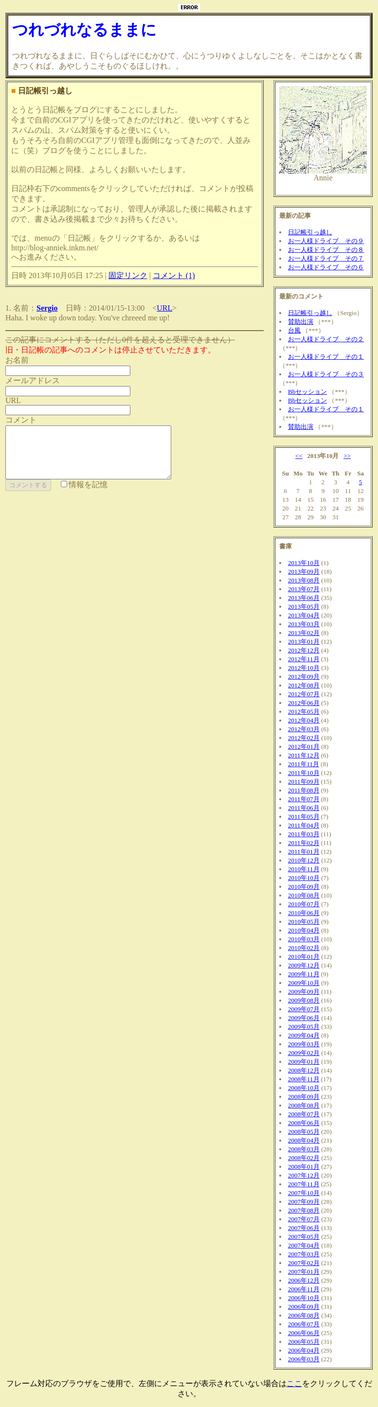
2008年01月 (304, 1166)
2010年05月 (304, 921)
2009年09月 (304, 991)
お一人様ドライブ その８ (326, 249)
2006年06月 (304, 1333)
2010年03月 (304, 939)
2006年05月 (304, 1341)
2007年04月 (304, 1245)
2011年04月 (304, 825)
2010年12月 (304, 860)
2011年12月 (304, 755)
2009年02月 (304, 1052)
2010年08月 (304, 895)
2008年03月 (304, 1149)
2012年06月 (304, 702)
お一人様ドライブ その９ (326, 241)
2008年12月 (304, 1070)
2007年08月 (304, 1210)
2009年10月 (304, 982)
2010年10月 (304, 877)
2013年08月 (304, 580)
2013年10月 (304, 562)
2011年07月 (304, 799)
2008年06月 (304, 1122)
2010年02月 (304, 947)
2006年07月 (304, 1324)
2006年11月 (304, 1289)
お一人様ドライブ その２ (326, 339)
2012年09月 (304, 676)
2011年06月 (304, 807)
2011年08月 (304, 790)
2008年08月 (304, 1105)
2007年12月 (304, 1175)
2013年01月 (304, 641)
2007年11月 (304, 1184)
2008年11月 (304, 1079)
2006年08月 (304, 1315)
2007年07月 (304, 1219)
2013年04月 (304, 615)
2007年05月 (304, 1236)
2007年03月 (304, 1254)
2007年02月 (304, 1262)
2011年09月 (304, 781)
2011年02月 (304, 842)
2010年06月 (304, 912)
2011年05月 (304, 816)
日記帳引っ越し (310, 232)
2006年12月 (304, 1280)
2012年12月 (304, 650)
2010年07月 (304, 904)
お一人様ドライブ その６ (326, 267)
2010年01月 (304, 956)
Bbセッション (307, 391)
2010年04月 (304, 930)
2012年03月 (304, 729)
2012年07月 (304, 694)
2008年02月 (304, 1157)
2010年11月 (304, 869)
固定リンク (127, 275)
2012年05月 (304, 711)
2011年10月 (304, 772)
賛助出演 (300, 321)
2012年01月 (304, 746)
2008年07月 (304, 1114)
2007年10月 (304, 1192)
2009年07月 (304, 1009)
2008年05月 (304, 1131)
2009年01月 (304, 1061)
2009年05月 (304, 1026)
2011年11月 (303, 764)
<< (299, 455)
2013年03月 (304, 624)
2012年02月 (304, 737)
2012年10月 (304, 667)
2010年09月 (304, 886)
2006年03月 (304, 1359)
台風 (294, 330)
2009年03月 (304, 1044)
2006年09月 (304, 1306)
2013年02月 (304, 632)
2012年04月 (304, 720)
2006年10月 (304, 1297)
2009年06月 (304, 1017)
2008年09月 (304, 1096)
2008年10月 (304, 1087)
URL (164, 308)
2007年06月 (304, 1227)
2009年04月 (304, 1035)
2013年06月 (304, 597)
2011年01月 (304, 851)
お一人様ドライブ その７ (326, 258)
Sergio (47, 308)
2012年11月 (304, 659)
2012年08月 (304, 685)
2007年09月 (304, 1201)
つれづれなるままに (84, 29)
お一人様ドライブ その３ (326, 374)
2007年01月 (304, 1271)
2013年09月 (304, 571)
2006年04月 (304, 1350)
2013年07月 (304, 589)
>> (347, 455)
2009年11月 (304, 974)
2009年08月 (304, 1000)
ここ (294, 1383)
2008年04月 (304, 1140)
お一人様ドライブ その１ (326, 356)
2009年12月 (304, 965)
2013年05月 (304, 606)
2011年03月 (304, 834)
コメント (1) (174, 275)
